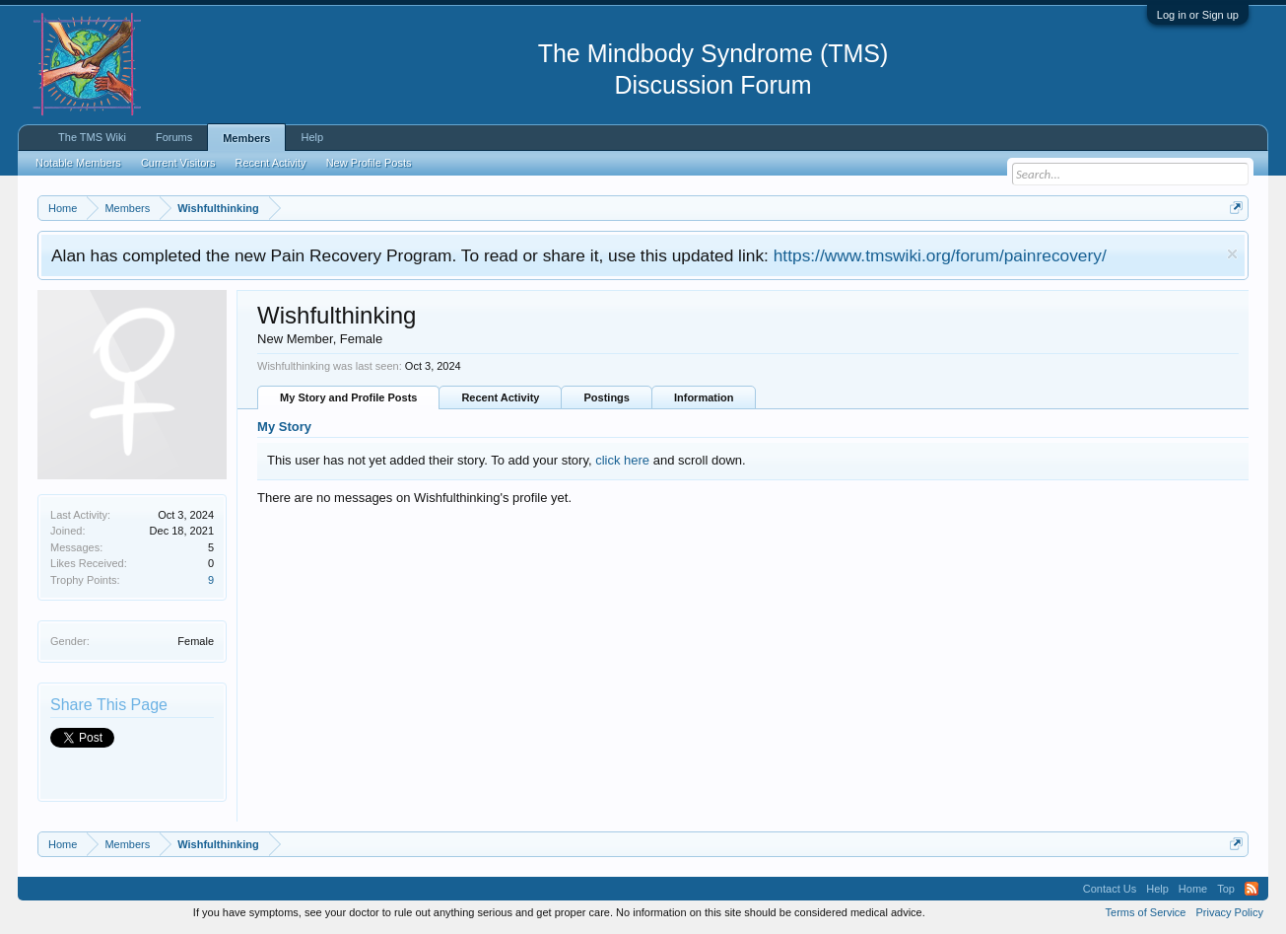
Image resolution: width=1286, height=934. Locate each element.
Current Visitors (178, 163)
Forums (174, 137)
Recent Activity (500, 397)
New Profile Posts (369, 163)
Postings (606, 397)
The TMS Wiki (92, 137)
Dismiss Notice (1232, 254)
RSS (1251, 889)
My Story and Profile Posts (348, 397)
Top (1226, 889)
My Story (284, 426)
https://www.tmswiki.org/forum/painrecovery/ (940, 255)
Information (704, 397)
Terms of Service (1146, 912)
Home (1193, 889)
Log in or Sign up (1198, 15)
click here (622, 460)
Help (312, 137)
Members (246, 138)
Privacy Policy (1228, 912)
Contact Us (1109, 889)
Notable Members (78, 163)
